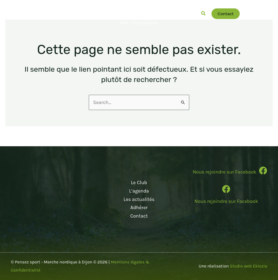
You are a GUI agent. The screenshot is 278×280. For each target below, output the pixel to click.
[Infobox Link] (226, 172)
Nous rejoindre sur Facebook (226, 201)
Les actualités (139, 199)
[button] (71, 13)
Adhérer (138, 207)
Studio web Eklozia (248, 266)
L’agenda (139, 191)
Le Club (139, 182)
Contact (139, 216)
